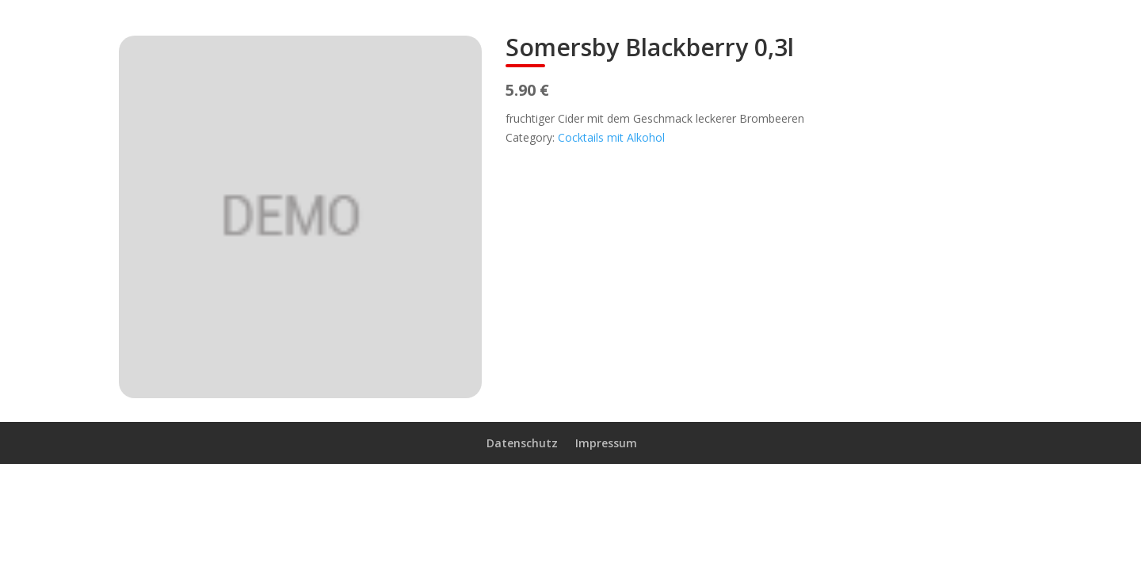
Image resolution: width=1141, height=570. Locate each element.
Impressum (606, 442)
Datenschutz (522, 442)
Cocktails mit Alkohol (611, 137)
